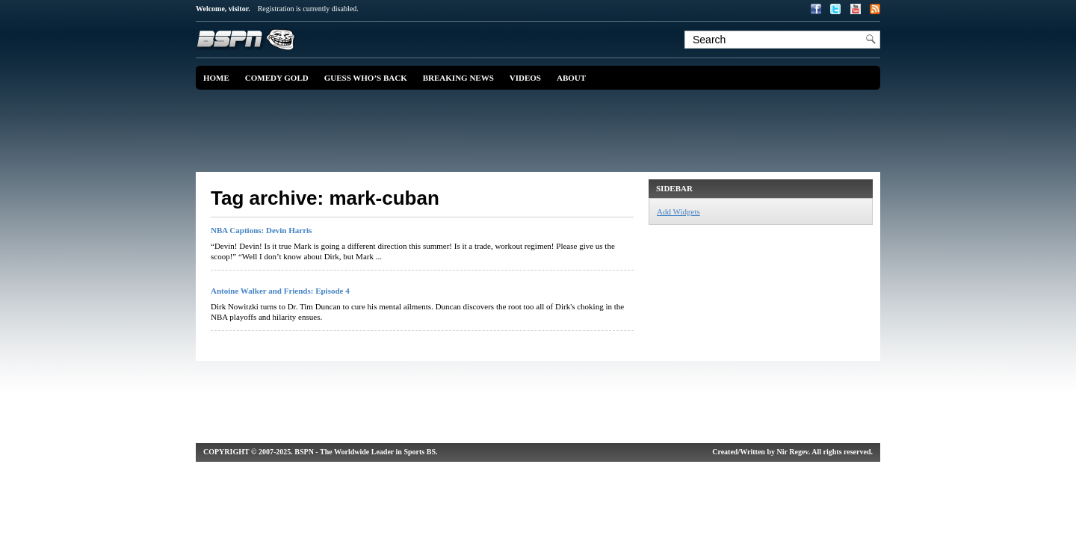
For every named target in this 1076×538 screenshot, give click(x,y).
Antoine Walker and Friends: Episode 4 (280, 290)
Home (216, 77)
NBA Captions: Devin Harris (261, 230)
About (571, 77)
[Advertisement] (542, 130)
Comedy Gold (277, 77)
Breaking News (458, 77)
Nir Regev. (793, 452)
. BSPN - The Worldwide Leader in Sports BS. (364, 452)
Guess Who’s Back (365, 77)
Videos (525, 77)
